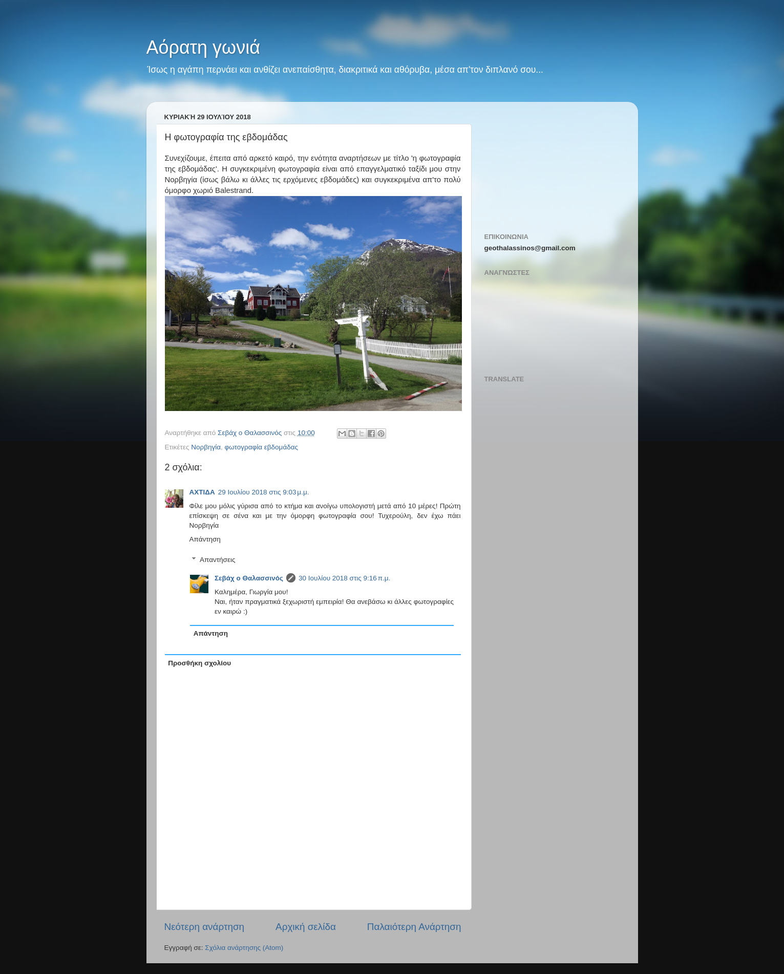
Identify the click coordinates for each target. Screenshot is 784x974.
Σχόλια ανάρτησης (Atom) (244, 947)
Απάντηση (205, 539)
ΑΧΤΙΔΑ (202, 492)
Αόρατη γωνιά (203, 47)
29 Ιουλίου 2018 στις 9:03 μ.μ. (263, 492)
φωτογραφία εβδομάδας (262, 447)
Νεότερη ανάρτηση (204, 926)
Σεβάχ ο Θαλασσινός (249, 578)
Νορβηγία (206, 447)
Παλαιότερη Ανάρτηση (414, 926)
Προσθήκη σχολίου (199, 663)
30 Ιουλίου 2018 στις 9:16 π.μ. (344, 578)
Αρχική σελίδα (306, 926)
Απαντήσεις (217, 560)
